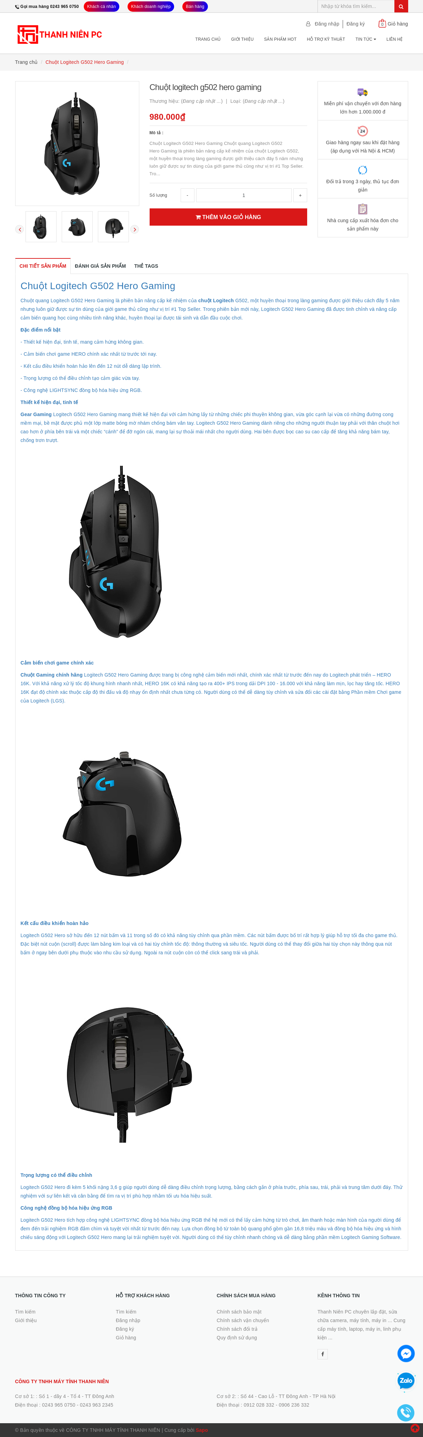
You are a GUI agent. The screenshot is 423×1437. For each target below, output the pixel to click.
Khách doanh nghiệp (151, 6)
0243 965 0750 (58, 1405)
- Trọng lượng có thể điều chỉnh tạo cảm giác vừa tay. (80, 378)
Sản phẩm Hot (280, 39)
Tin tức (365, 39)
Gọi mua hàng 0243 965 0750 (49, 6)
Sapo (202, 1430)
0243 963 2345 (96, 1405)
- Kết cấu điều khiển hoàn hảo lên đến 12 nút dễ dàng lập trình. (91, 366)
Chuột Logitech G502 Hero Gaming (98, 285)
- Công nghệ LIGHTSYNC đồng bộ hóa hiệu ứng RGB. (81, 390)
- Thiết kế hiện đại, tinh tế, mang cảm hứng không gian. (82, 342)
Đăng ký (355, 24)
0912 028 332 (259, 1405)
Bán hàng (195, 6)
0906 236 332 (294, 1405)
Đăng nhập (327, 24)
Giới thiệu (242, 39)
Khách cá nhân (101, 6)
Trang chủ (208, 39)
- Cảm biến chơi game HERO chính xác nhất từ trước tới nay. (89, 354)
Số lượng (158, 195)
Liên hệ (394, 39)
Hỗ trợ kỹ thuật (326, 39)
